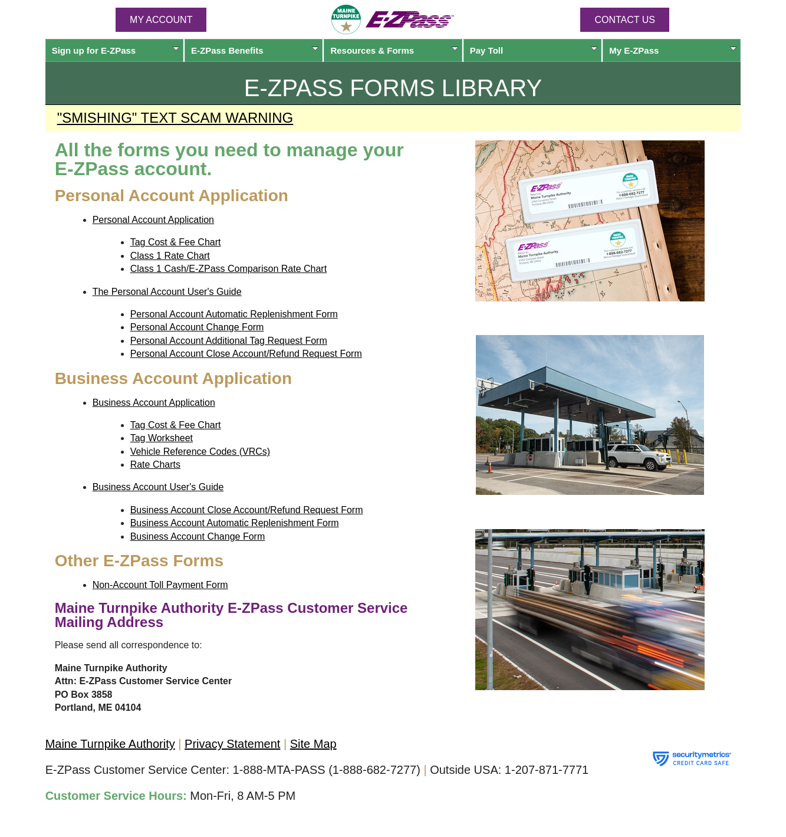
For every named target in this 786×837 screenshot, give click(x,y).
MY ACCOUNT (161, 20)
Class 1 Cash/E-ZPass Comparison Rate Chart (228, 269)
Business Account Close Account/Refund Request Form (246, 510)
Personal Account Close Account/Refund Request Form (246, 354)
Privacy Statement (232, 743)
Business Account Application (154, 403)
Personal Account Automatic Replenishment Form (234, 314)
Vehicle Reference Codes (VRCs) (200, 452)
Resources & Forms (394, 50)
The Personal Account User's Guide (167, 292)
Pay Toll (533, 50)
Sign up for (115, 50)
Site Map (313, 743)
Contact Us (624, 20)
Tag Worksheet (161, 438)
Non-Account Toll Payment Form (160, 585)
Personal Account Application (153, 220)
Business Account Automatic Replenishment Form (234, 523)
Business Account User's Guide (158, 487)
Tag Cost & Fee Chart (175, 242)
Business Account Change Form (197, 536)
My (672, 50)
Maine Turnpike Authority (110, 743)
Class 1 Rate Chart (170, 256)
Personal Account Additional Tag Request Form (228, 341)
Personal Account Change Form (197, 327)
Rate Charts (155, 464)
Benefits (254, 50)
